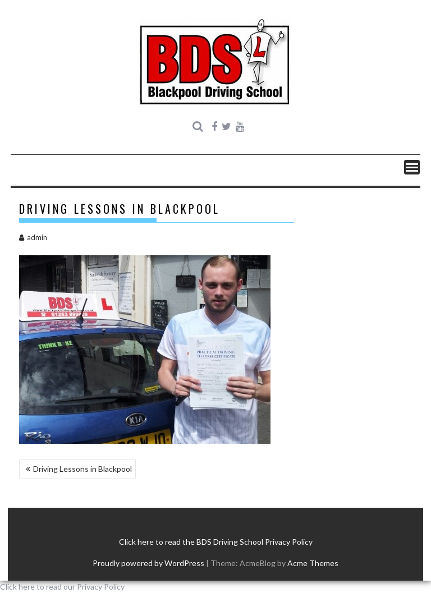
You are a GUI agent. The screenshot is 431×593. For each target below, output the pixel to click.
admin (33, 237)
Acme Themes (312, 563)
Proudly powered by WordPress (148, 563)
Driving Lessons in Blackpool (82, 469)
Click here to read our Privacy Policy (62, 586)
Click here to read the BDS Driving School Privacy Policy (216, 541)
